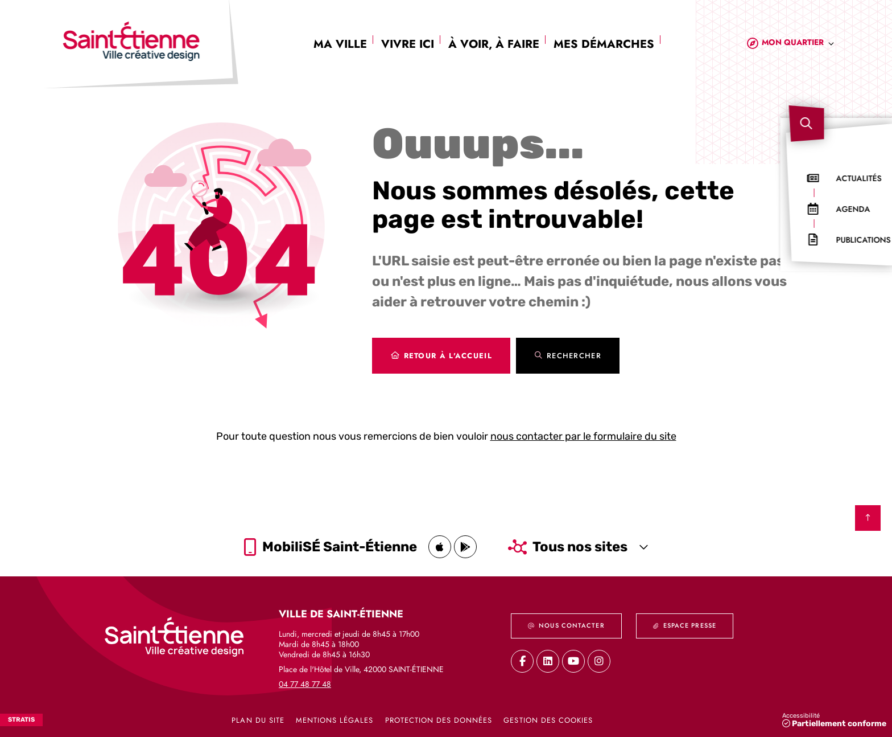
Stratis (21, 719)
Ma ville (340, 44)
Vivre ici (407, 44)
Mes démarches (604, 44)
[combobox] (798, 44)
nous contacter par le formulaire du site (583, 436)
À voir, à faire (493, 44)
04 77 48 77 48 (305, 683)
